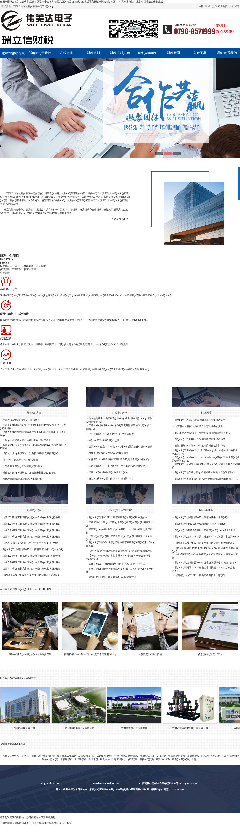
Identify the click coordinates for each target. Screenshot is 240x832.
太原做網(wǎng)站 (66, 756)
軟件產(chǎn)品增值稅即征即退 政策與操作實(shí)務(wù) (119, 459)
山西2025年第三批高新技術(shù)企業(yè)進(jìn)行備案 (31, 523)
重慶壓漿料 (66, 759)
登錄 (207, 6)
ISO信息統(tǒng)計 (102, 756)
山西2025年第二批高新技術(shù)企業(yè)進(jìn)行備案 (31, 530)
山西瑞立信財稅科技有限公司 (19, 193)
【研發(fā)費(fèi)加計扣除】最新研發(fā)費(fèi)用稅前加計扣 (120, 550)
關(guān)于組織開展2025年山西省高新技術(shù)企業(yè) (33, 549)
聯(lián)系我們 (227, 53)
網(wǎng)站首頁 (13, 53)
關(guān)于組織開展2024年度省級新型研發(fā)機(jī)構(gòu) (206, 562)
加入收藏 (234, 6)
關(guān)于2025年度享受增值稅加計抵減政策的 (200, 420)
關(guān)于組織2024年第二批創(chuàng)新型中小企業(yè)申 (207, 536)
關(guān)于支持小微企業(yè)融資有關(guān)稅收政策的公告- (207, 478)
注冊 (201, 6)
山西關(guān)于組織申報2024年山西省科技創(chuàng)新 (205, 543)
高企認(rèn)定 (34, 510)
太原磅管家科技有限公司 (136, 728)
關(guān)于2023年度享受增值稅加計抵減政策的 (200, 439)
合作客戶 (5, 677)
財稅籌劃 (93, 53)
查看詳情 (5, 272)
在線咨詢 (66, 53)
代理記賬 (133, 759)
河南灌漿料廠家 (176, 756)
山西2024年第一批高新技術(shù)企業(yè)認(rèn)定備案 (32, 555)
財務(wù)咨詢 (147, 759)
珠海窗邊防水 (119, 759)
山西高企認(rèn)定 (9, 756)
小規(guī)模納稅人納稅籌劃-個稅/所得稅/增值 (26, 440)
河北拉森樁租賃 (46, 756)
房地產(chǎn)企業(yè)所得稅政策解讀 (108, 453)
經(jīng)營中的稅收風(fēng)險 (104, 440)
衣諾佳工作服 (29, 756)
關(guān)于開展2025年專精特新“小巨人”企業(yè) (200, 523)
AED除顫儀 (84, 756)
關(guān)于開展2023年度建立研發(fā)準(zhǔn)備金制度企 (205, 530)
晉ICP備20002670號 (134, 795)
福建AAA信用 (147, 756)
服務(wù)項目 (146, 53)
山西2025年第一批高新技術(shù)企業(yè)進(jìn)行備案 (31, 536)
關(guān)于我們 (40, 53)
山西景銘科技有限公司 (25, 728)
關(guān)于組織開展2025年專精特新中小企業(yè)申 (202, 517)
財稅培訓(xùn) (120, 53)
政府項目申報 (206, 510)
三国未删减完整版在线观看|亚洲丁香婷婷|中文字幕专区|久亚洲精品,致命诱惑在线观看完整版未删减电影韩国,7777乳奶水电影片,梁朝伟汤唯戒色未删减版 (81, 1)
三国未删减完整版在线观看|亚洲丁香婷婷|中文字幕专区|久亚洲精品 (35, 823)
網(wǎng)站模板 (129, 756)
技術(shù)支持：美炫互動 (108, 795)
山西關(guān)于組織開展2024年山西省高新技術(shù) (31, 575)
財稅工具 (200, 53)
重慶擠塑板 (193, 756)
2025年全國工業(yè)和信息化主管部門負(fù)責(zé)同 (30, 543)
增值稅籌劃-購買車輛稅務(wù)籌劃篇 (22, 479)
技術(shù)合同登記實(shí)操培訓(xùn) (108, 472)
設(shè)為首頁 (219, 6)
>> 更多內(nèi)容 (119, 218)
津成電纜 (93, 759)
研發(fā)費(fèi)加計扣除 (120, 510)
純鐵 (116, 756)
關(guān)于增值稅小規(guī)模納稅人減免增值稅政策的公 (204, 472)
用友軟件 (105, 759)
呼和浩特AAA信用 (210, 756)
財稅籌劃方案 (34, 412)
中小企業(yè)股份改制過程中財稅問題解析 (111, 433)
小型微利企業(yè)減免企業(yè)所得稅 (22, 466)
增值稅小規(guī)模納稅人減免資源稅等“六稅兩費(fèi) (30, 453)
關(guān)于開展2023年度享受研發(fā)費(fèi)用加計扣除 (118, 517)
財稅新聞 (173, 53)
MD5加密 (161, 756)
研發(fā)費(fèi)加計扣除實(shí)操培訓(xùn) (111, 478)
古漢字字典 (80, 759)
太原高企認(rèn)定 (129, 783)
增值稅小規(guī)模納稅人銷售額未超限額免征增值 (29, 472)
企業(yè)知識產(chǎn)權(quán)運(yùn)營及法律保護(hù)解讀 (120, 446)
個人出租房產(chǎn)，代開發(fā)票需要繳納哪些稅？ (203, 432)
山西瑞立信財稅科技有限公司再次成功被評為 (199, 426)
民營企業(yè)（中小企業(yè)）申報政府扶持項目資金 (117, 465)
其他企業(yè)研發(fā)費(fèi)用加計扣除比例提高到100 (117, 564)
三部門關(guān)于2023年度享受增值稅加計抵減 (200, 445)
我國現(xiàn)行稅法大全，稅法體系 (21, 420)
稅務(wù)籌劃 (163, 759)
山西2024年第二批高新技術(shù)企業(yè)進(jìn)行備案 (31, 562)
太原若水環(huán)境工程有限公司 (192, 728)
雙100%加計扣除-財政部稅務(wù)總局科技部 (112, 577)
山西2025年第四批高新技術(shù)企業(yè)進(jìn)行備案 (31, 517)
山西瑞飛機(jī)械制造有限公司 (81, 728)
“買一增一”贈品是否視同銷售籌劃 (20, 459)
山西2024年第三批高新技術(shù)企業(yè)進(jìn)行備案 (31, 568)
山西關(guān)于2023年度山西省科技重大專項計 (200, 575)
